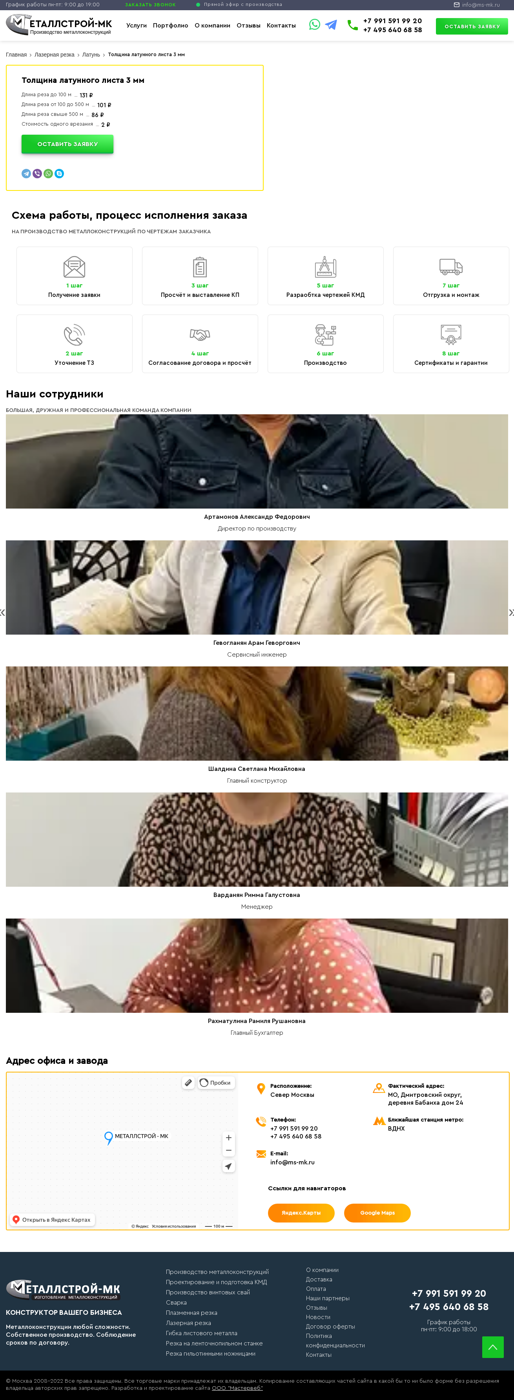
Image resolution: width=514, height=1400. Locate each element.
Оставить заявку (472, 26)
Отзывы (249, 25)
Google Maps (377, 1213)
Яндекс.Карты (301, 1213)
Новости (318, 1317)
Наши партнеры (328, 1298)
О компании (212, 25)
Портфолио (170, 25)
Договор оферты (330, 1327)
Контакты (281, 25)
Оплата (316, 1289)
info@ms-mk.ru (481, 5)
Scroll (493, 1347)
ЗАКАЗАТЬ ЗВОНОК (150, 4)
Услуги (136, 25)
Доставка (319, 1280)
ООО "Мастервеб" (237, 1388)
